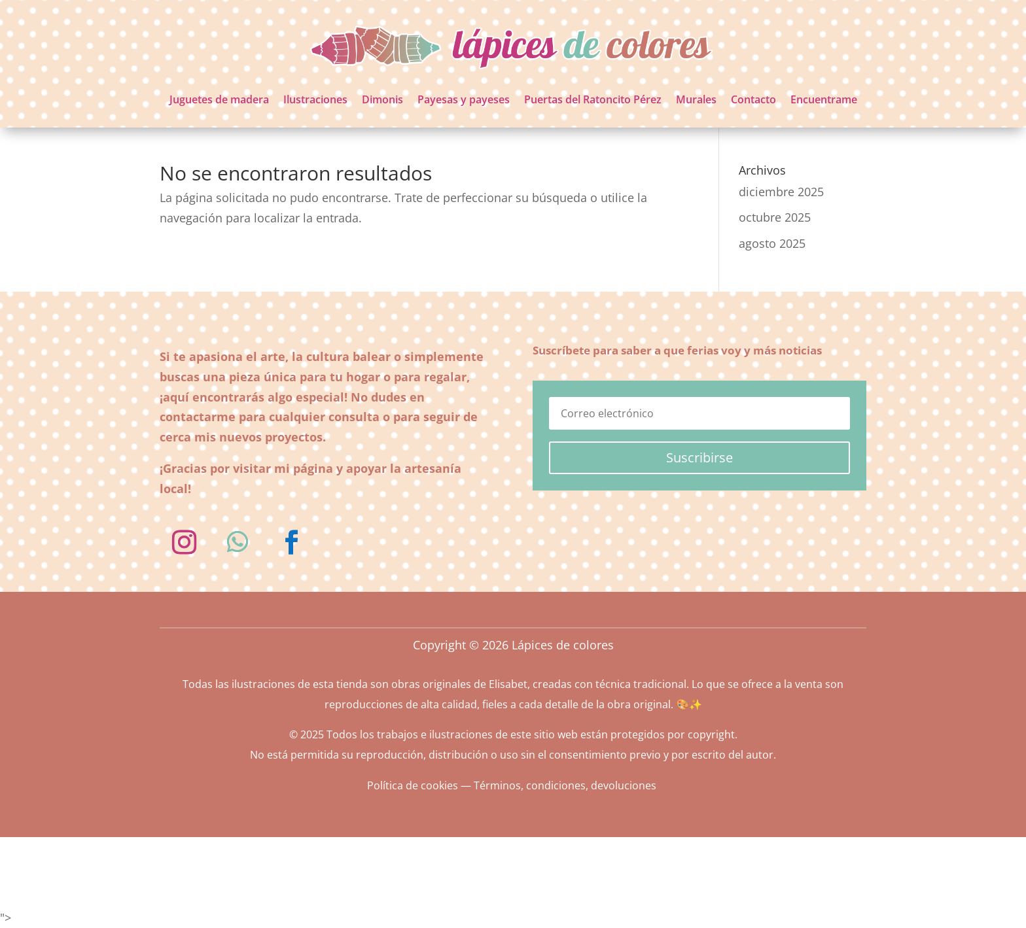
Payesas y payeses (463, 99)
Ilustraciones (315, 99)
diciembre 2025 (781, 191)
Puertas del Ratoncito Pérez (593, 99)
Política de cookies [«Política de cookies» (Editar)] (412, 785)
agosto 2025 (772, 243)
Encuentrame (823, 99)
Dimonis (382, 99)
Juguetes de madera (219, 99)
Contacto (753, 99)
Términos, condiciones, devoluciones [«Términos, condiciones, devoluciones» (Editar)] (565, 785)
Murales (696, 99)
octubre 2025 (775, 217)
